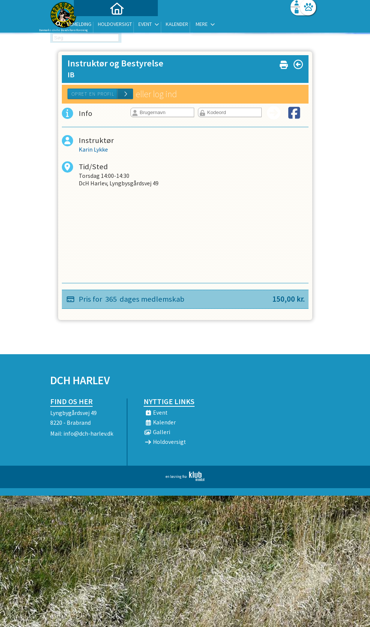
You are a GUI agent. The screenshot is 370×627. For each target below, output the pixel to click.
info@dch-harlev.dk (88, 433)
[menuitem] (97, 25)
